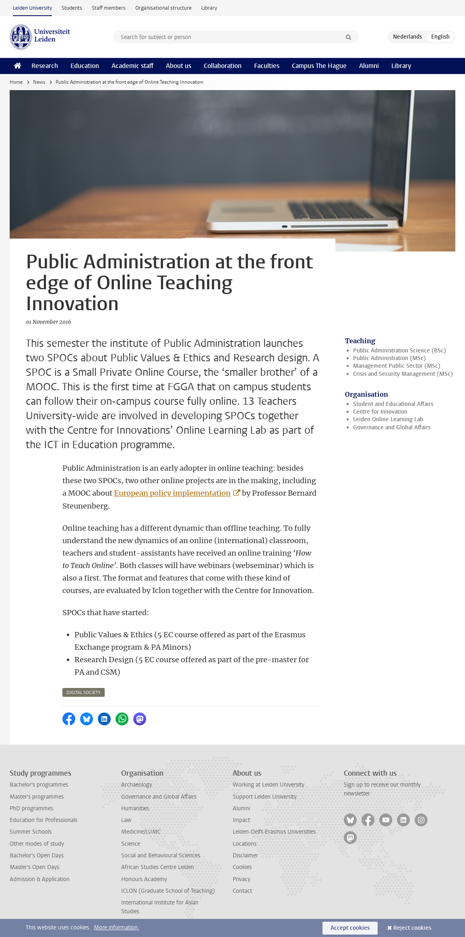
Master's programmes (37, 797)
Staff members (109, 7)
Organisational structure (163, 7)
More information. (116, 927)
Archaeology (136, 785)
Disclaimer (245, 855)
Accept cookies (350, 928)
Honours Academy (144, 879)
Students (72, 7)
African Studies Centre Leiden (157, 867)
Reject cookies (412, 928)
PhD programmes (31, 808)
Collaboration (223, 66)
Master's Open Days (34, 867)
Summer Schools (31, 832)
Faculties (266, 66)
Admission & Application (40, 879)
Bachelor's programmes (39, 785)
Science (130, 844)
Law (126, 820)
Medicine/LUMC (141, 832)
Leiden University (32, 7)
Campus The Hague (319, 66)
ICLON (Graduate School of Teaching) (168, 891)
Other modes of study (37, 844)
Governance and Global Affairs (391, 427)
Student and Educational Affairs (393, 404)
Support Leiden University (265, 797)
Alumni (369, 66)
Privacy (241, 879)
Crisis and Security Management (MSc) (403, 374)
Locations (244, 844)
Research (44, 66)
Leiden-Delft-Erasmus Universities (274, 832)
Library (209, 7)
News (39, 82)
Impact (241, 820)
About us (178, 66)
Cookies (242, 867)
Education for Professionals (43, 820)
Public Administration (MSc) (389, 358)
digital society (83, 693)
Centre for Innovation (380, 412)
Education (84, 66)
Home (16, 82)
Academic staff (132, 66)
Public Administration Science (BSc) (399, 350)
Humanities (135, 808)
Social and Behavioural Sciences (160, 855)
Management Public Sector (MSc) (396, 366)
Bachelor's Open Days (37, 855)
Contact (242, 891)
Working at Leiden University (268, 785)
